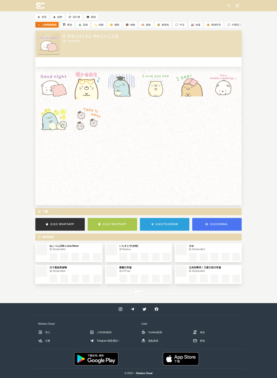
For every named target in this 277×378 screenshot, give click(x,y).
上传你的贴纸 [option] (101, 332)
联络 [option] (199, 341)
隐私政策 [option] (149, 341)
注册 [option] (44, 341)
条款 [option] (199, 332)
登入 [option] (44, 332)
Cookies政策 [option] (151, 332)
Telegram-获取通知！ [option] (105, 341)
